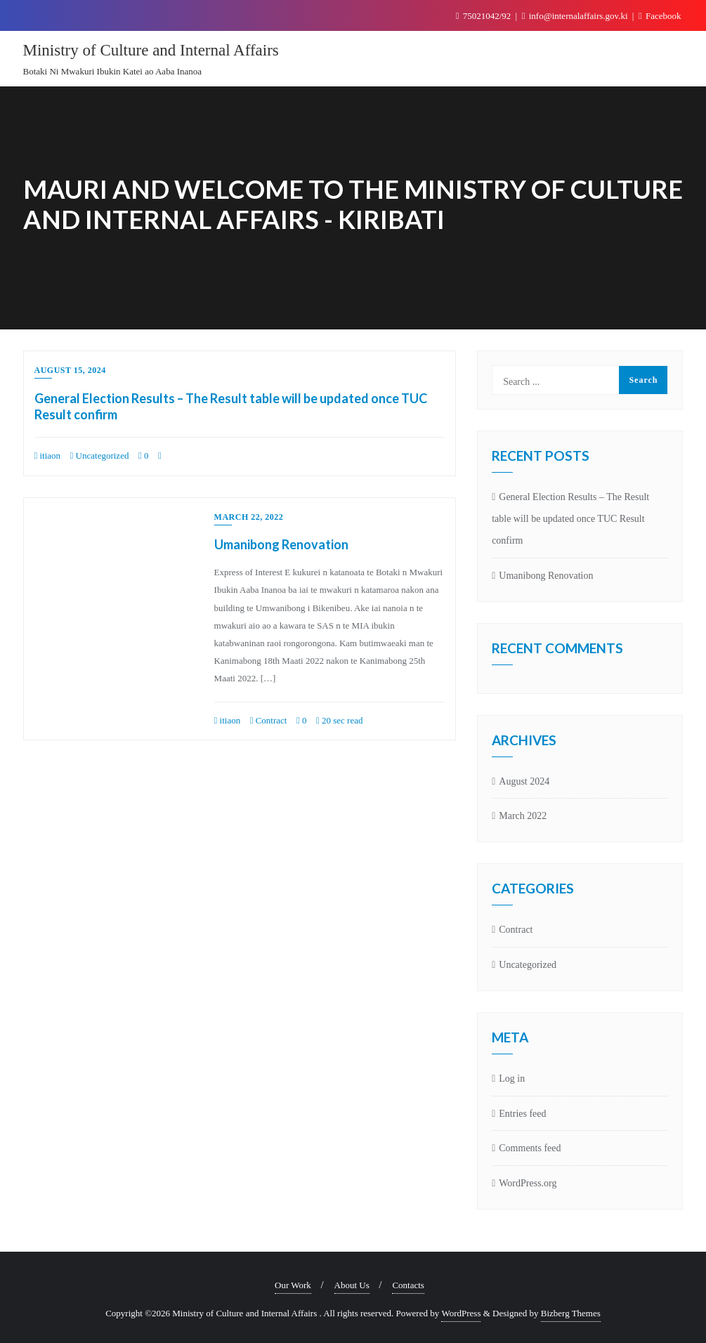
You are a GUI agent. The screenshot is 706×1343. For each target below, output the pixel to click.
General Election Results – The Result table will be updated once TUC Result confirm (570, 519)
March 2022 (523, 816)
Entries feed (522, 1113)
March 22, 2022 (249, 517)
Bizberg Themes (571, 1313)
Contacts (408, 1285)
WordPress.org (527, 1183)
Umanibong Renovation (281, 544)
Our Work (293, 1285)
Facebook (660, 16)
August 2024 (524, 781)
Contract (268, 720)
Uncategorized (99, 455)
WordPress (461, 1313)
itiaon (47, 455)
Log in (512, 1078)
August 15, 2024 (70, 370)
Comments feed (530, 1148)
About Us (352, 1285)
